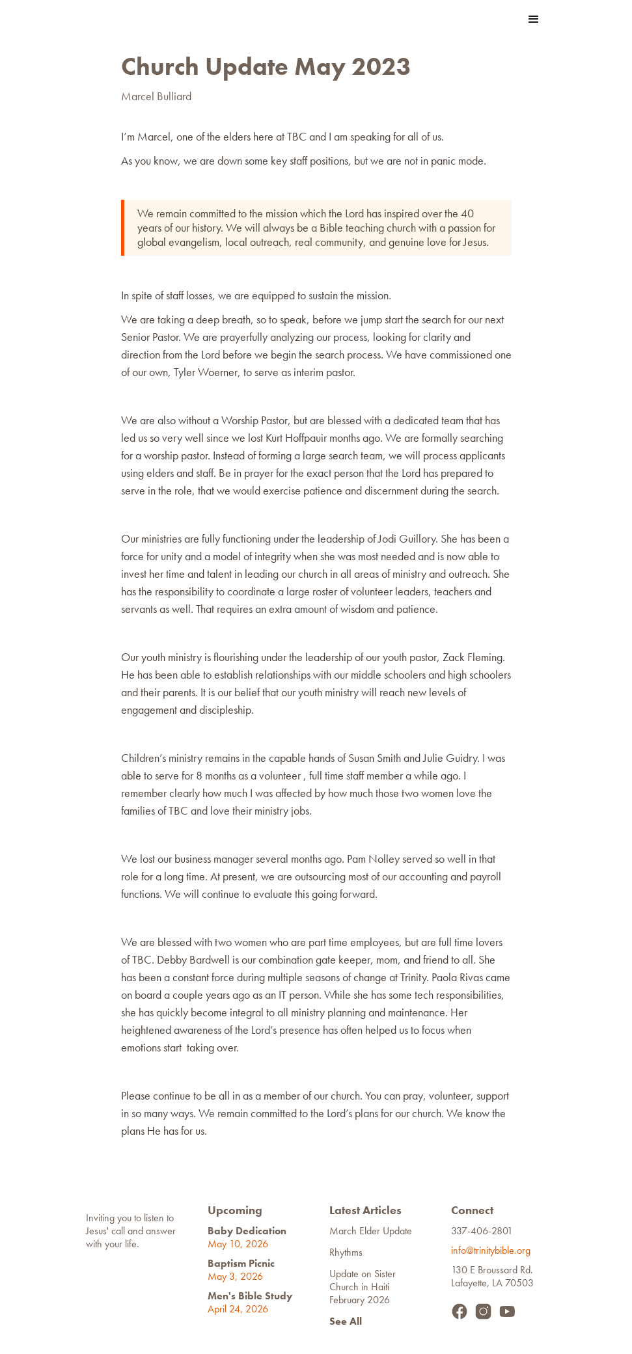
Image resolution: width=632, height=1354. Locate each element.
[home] (129, 13)
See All (345, 1321)
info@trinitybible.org (493, 1250)
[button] (533, 19)
